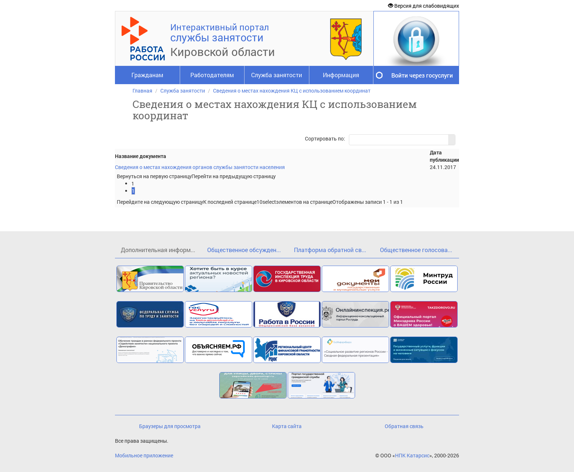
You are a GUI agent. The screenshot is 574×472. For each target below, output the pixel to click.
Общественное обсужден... (244, 250)
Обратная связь (404, 426)
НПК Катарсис (412, 455)
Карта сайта (287, 426)
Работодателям (212, 75)
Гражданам (147, 75)
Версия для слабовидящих (423, 5)
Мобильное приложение (144, 455)
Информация (341, 75)
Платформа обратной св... (330, 250)
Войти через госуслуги (422, 75)
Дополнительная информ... (158, 250)
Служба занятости (276, 75)
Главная (142, 90)
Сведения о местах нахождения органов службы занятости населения (200, 167)
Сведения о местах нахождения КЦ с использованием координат (291, 90)
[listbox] (266, 201)
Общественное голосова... (416, 250)
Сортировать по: (325, 138)
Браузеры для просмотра (170, 426)
